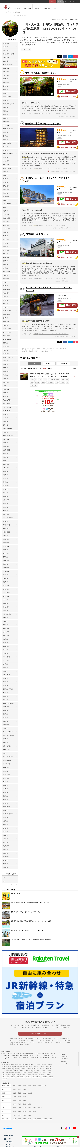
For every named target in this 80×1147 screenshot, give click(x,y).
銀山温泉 (5, 150)
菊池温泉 (5, 810)
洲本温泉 (5, 685)
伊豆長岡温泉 (6, 532)
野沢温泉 (5, 361)
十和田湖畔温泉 (7, 97)
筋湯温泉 (5, 849)
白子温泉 (5, 307)
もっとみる (14, 884)
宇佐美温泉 (6, 542)
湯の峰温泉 (6, 707)
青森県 (19, 1085)
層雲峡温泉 (6, 68)
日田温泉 (62, 382)
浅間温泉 (5, 368)
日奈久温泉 (6, 828)
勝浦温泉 (5, 699)
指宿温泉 (5, 864)
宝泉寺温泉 (6, 856)
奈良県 (34, 1107)
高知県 (29, 1115)
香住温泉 (5, 678)
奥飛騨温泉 (6, 589)
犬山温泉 (5, 599)
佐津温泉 (5, 682)
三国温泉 (5, 503)
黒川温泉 (5, 803)
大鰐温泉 (5, 89)
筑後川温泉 (6, 778)
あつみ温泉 (6, 161)
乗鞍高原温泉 (6, 403)
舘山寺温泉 (6, 553)
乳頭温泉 (5, 132)
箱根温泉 (5, 318)
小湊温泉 (5, 303)
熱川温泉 (5, 575)
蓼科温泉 (5, 393)
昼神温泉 (5, 414)
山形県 (39, 1085)
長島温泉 (5, 625)
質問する (60, 1)
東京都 (24, 1093)
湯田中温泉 (6, 425)
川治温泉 (5, 236)
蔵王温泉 (5, 146)
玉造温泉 (5, 728)
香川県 (19, 1115)
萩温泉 (5, 753)
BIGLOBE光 (9, 1142)
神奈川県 (30, 1093)
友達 (4, 877)
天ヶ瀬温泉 (6, 846)
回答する (52, 1)
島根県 (19, 1111)
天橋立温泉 (6, 635)
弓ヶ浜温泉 (6, 571)
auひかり (8, 1144)
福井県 (24, 1100)
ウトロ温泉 (6, 61)
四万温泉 (5, 264)
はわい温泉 (6, 724)
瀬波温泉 (5, 457)
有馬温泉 (5, 667)
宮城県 (29, 1085)
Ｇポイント (64, 1063)
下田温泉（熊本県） (8, 814)
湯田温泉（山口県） (8, 756)
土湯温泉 (5, 211)
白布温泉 (5, 171)
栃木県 (14, 1089)
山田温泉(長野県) (7, 428)
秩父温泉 (5, 296)
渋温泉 (5, 385)
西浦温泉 (5, 603)
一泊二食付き (50, 382)
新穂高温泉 (6, 585)
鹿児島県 (44, 1119)
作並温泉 (5, 118)
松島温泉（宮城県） (8, 129)
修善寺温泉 (6, 514)
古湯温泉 (5, 792)
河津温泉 (5, 550)
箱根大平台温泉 (7, 332)
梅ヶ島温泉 (6, 546)
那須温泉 (5, 243)
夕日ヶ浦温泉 (6, 657)
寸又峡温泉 (6, 560)
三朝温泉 (5, 714)
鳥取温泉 (5, 721)
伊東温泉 (5, 510)
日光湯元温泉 (6, 228)
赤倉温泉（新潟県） (8, 435)
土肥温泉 (5, 564)
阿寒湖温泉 (6, 57)
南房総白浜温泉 (7, 311)
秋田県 (34, 1085)
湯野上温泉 (6, 221)
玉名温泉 (5, 817)
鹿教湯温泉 (6, 378)
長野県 (19, 1096)
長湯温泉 (5, 853)
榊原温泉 (5, 621)
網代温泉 (5, 521)
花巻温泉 (5, 107)
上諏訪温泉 (6, 382)
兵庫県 (29, 1107)
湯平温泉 (5, 860)
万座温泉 (5, 261)
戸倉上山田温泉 (7, 400)
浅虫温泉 (5, 86)
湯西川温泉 (6, 250)
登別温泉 (5, 47)
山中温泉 (5, 478)
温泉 (32, 382)
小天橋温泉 (6, 646)
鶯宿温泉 (5, 100)
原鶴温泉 (5, 782)
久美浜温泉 (6, 642)
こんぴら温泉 (6, 764)
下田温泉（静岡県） (8, 517)
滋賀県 (14, 1107)
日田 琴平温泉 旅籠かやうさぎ (41, 73)
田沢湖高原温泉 (7, 143)
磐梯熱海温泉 (6, 218)
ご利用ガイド (64, 1058)
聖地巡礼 (37, 382)
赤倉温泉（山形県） (8, 154)
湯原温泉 (5, 739)
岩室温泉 (5, 443)
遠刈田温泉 (6, 121)
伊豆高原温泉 (6, 525)
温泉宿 (43, 382)
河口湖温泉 (6, 346)
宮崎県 (39, 1119)
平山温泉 (5, 831)
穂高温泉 (5, 421)
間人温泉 (5, 649)
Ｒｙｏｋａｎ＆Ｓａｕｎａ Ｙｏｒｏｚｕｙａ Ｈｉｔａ (49, 289)
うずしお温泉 (6, 674)
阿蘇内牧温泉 (6, 806)
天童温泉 (5, 175)
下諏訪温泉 (6, 389)
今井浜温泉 (6, 539)
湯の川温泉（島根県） (9, 735)
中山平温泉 (6, 125)
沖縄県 (50, 1119)
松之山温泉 (6, 464)
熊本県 (29, 1119)
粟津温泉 (5, 482)
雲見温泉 (5, 557)
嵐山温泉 (5, 639)
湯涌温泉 (5, 492)
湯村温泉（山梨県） (8, 357)
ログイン (75, 1)
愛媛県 (24, 1115)
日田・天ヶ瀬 (26, 49)
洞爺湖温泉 (6, 71)
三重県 (29, 1104)
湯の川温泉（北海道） (9, 54)
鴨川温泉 (5, 300)
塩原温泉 (5, 232)
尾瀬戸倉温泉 (6, 271)
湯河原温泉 (6, 321)
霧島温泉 (5, 867)
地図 (59, 87)
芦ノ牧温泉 (6, 196)
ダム (57, 382)
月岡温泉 (5, 432)
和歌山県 (39, 1107)
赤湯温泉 (5, 157)
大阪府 (24, 1107)
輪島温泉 (5, 496)
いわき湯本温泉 (7, 204)
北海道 (14, 1085)
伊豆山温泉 (6, 528)
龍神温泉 (5, 710)
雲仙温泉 (5, 796)
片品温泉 (5, 275)
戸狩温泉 (5, 396)
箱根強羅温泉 (6, 335)
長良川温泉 (6, 596)
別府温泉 (5, 839)
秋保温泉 (5, 114)
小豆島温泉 (6, 767)
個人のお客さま (8, 1135)
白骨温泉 (5, 364)
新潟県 (24, 1096)
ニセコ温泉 (6, 75)
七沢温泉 (5, 325)
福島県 (44, 1085)
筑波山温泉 (6, 293)
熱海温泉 (5, 507)
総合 (49, 368)
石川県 (19, 1100)
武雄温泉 (5, 789)
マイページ (68, 1)
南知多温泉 (6, 607)
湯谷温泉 (5, 610)
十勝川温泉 (6, 50)
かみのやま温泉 (7, 168)
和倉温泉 (5, 475)
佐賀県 (19, 1119)
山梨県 (14, 1096)
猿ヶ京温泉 (6, 278)
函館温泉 (5, 79)
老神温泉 (5, 268)
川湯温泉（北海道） (8, 64)
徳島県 (14, 1115)
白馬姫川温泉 (6, 410)
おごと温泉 (6, 632)
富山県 (14, 1100)
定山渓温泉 (6, 43)
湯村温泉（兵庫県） (8, 689)
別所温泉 (5, 418)
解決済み (64, 363)
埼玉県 (14, 1093)
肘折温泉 (5, 182)
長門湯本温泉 (6, 749)
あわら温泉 (6, 500)
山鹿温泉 (5, 835)
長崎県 (24, 1119)
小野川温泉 (6, 164)
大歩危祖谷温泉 (7, 760)
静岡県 (14, 1104)
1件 (65, 296)
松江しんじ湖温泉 (8, 732)
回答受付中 (49, 363)
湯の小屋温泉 (6, 289)
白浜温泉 (5, 696)
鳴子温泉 (5, 111)
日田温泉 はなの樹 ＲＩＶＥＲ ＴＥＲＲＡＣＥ (47, 179)
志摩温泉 (5, 617)
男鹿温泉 (5, 139)
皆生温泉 (5, 717)
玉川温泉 (5, 136)
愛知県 (24, 1104)
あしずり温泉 (6, 774)
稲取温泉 (5, 535)
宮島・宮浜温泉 (7, 746)
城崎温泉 (5, 664)
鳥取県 (14, 1111)
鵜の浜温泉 (6, 446)
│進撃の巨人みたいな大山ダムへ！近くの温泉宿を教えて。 (50, 113)
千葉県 (19, 1093)
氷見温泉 (5, 471)
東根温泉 (5, 179)
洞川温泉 (5, 692)
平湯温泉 (5, 582)
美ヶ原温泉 (6, 371)
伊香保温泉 (6, 257)
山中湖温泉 (6, 353)
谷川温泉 (5, 282)
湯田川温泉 (6, 186)
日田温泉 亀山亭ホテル (37, 234)
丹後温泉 (5, 653)
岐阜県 (19, 1104)
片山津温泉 (6, 485)
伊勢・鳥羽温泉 (7, 614)
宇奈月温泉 (6, 468)
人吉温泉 (5, 824)
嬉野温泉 (5, 785)
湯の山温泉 (6, 628)
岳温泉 (5, 207)
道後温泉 (5, 771)
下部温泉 (5, 350)
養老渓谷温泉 (6, 314)
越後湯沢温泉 (6, 450)
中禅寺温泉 (6, 239)
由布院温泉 (6, 842)
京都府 (19, 1107)
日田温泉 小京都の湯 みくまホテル (43, 123)
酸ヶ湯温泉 (6, 82)
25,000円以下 (34, 385)
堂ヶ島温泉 (6, 567)
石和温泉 (5, 343)
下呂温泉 (5, 578)
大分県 (45, 379)
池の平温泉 (6, 439)
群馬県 (19, 1089)
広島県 (29, 1111)
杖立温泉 (5, 821)
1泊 (67, 382)
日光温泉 (5, 246)
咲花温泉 (5, 453)
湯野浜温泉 (6, 189)
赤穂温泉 (5, 671)
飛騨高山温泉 (6, 592)
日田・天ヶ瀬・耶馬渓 (54, 379)
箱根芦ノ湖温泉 (7, 328)
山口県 (34, 1111)
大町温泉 (5, 375)
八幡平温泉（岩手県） (9, 104)
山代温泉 (5, 489)
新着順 (30, 368)
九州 (40, 379)
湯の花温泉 (6, 660)
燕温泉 (5, 460)
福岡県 (14, 1119)
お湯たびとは (64, 1056)
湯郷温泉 (5, 742)
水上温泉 (5, 286)
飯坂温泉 (5, 200)
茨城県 (24, 1089)
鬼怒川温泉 (6, 225)
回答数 (35, 368)
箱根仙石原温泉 (7, 339)
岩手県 (24, 1085)
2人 (4, 881)
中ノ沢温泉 (6, 214)
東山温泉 (5, 193)
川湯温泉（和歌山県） (9, 703)
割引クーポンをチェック (67, 97)
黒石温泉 (5, 93)
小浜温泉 (5, 799)
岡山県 (24, 1111)
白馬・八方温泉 (7, 407)
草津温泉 (5, 253)
